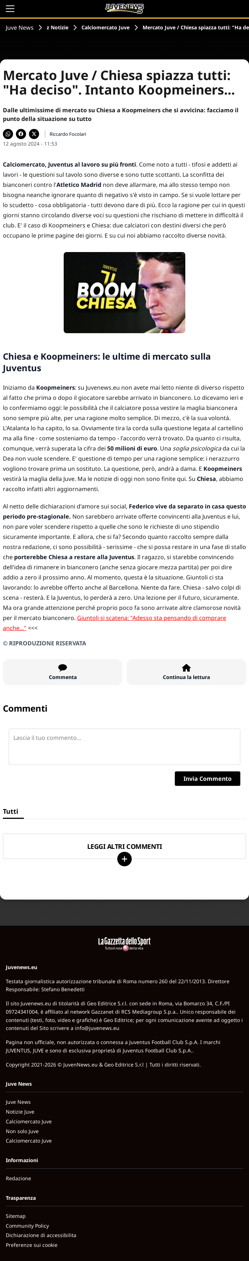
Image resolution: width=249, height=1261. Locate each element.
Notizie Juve (20, 1111)
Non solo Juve (22, 1131)
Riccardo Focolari (68, 134)
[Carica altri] (124, 859)
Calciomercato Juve (105, 27)
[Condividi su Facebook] (21, 134)
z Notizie (57, 27)
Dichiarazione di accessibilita (41, 1235)
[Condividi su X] (34, 134)
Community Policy (27, 1225)
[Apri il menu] (10, 8)
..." (23, 628)
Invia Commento (207, 779)
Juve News (20, 28)
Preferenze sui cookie (32, 1244)
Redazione (18, 1178)
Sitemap (16, 1215)
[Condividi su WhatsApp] (8, 134)
